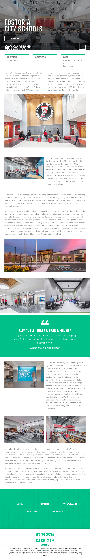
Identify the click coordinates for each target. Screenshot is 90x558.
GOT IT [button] (77, 554)
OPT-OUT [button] (45, 555)
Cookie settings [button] (68, 554)
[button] (82, 47)
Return (15, 39)
